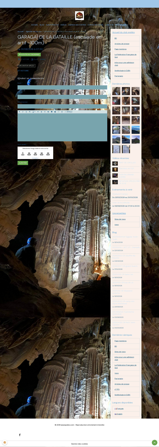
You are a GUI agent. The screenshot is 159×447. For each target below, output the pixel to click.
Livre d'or (109, 25)
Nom (19, 83)
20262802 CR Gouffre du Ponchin (123, 256)
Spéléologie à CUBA (122, 70)
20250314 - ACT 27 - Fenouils (126, 247)
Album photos (52, 25)
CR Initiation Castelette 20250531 (123, 313)
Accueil (34, 25)
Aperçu (68, 112)
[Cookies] (4, 442)
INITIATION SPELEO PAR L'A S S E (129, 182)
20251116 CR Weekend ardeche (122, 292)
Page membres (121, 25)
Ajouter (23, 163)
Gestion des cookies (79, 444)
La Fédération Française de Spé (125, 55)
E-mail (20, 92)
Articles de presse (122, 44)
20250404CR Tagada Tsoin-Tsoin (125, 238)
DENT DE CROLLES (127, 162)
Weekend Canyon (120, 194)
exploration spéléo (26, 66)
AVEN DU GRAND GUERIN (126, 175)
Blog (42, 25)
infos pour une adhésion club (124, 63)
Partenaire (119, 76)
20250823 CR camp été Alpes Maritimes (123, 302)
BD (116, 38)
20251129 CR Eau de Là (122, 282)
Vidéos (63, 25)
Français (119, 408)
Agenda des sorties (77, 25)
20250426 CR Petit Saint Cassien (123, 323)
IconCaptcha (35, 158)
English (118, 414)
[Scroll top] (154, 442)
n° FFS (117, 389)
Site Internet (23, 102)
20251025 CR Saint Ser (122, 274)
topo (117, 224)
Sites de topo (120, 219)
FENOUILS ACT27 (126, 168)
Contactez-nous (95, 25)
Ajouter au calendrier (29, 54)
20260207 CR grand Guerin (124, 266)
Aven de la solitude (121, 202)
